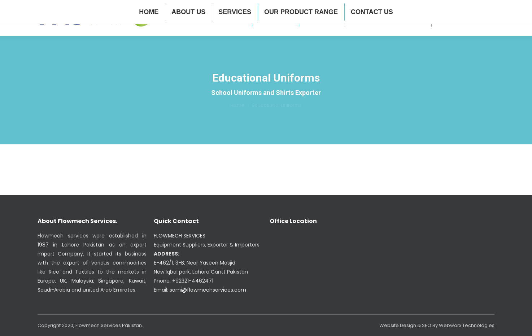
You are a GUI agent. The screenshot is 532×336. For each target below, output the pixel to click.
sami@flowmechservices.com (208, 289)
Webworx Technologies (466, 325)
